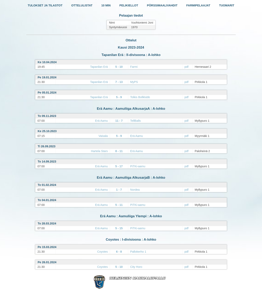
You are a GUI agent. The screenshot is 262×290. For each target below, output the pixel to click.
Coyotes (102, 251)
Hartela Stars (99, 151)
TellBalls (135, 120)
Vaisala (103, 136)
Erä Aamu (101, 120)
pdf (186, 66)
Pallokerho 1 (138, 251)
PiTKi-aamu (137, 166)
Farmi (134, 66)
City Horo (136, 266)
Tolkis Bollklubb (140, 97)
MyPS (134, 82)
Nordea (135, 189)
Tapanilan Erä (99, 66)
